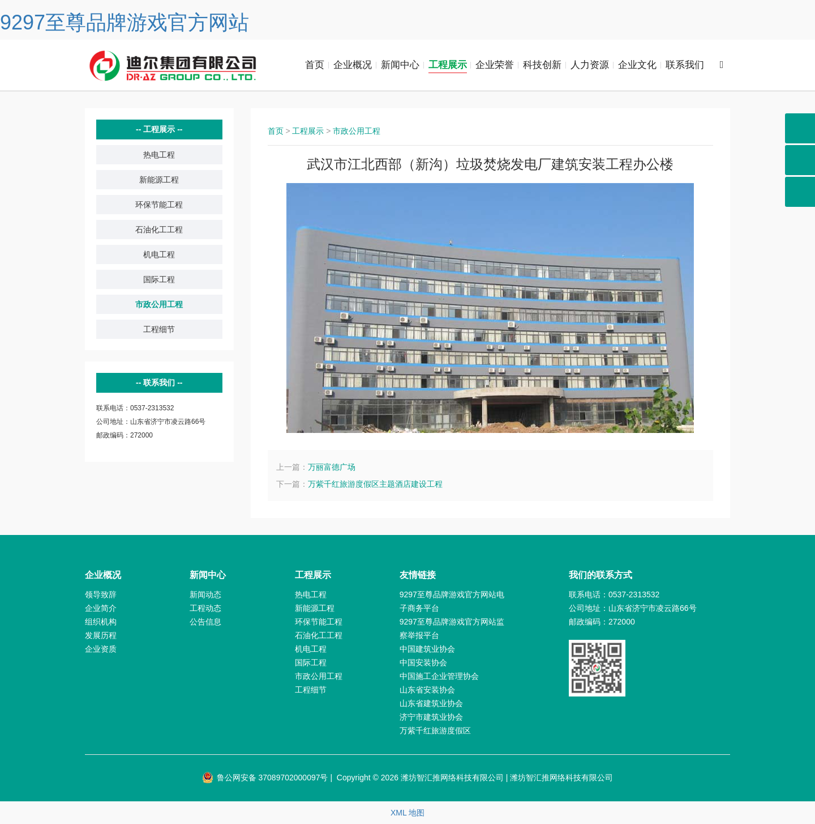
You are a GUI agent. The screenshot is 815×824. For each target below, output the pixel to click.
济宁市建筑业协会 (431, 716)
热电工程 (159, 154)
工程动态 (205, 608)
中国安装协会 (423, 662)
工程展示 (447, 65)
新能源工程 (159, 179)
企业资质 (101, 648)
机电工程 (159, 254)
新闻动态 (205, 594)
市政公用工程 (159, 304)
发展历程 (101, 635)
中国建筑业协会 (427, 648)
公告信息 (205, 621)
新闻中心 (400, 65)
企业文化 (637, 65)
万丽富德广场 (331, 467)
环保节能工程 (159, 204)
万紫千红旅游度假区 (435, 730)
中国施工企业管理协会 (439, 676)
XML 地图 (407, 812)
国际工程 (159, 279)
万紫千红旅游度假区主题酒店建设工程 (375, 484)
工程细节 (159, 329)
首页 (314, 65)
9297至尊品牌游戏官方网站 (124, 22)
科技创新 (542, 65)
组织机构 (101, 621)
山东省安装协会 (427, 689)
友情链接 (418, 575)
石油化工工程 (159, 229)
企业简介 (101, 608)
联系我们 (685, 65)
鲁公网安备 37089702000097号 (265, 777)
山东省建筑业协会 (431, 703)
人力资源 (589, 65)
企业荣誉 (494, 65)
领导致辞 (101, 594)
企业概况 (352, 65)
